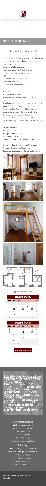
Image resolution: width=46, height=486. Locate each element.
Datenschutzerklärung (21, 409)
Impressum (6, 475)
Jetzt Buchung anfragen (23, 350)
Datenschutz (14, 475)
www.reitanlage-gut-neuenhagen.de (23, 451)
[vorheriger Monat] (4, 318)
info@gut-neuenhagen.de (23, 425)
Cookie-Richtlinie (17, 389)
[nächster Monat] (42, 318)
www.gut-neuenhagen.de (23, 428)
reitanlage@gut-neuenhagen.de (23, 448)
